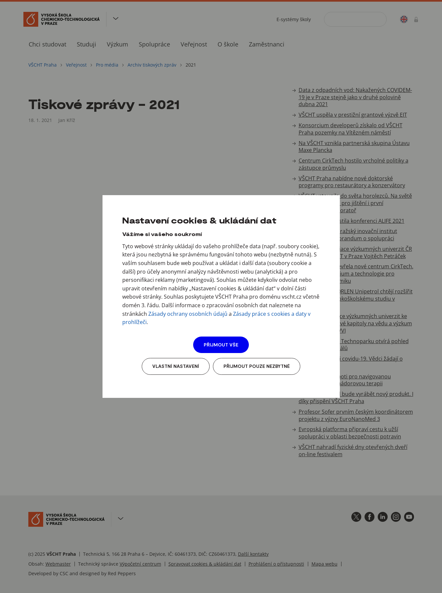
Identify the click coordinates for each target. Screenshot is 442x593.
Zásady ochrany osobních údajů (187, 313)
